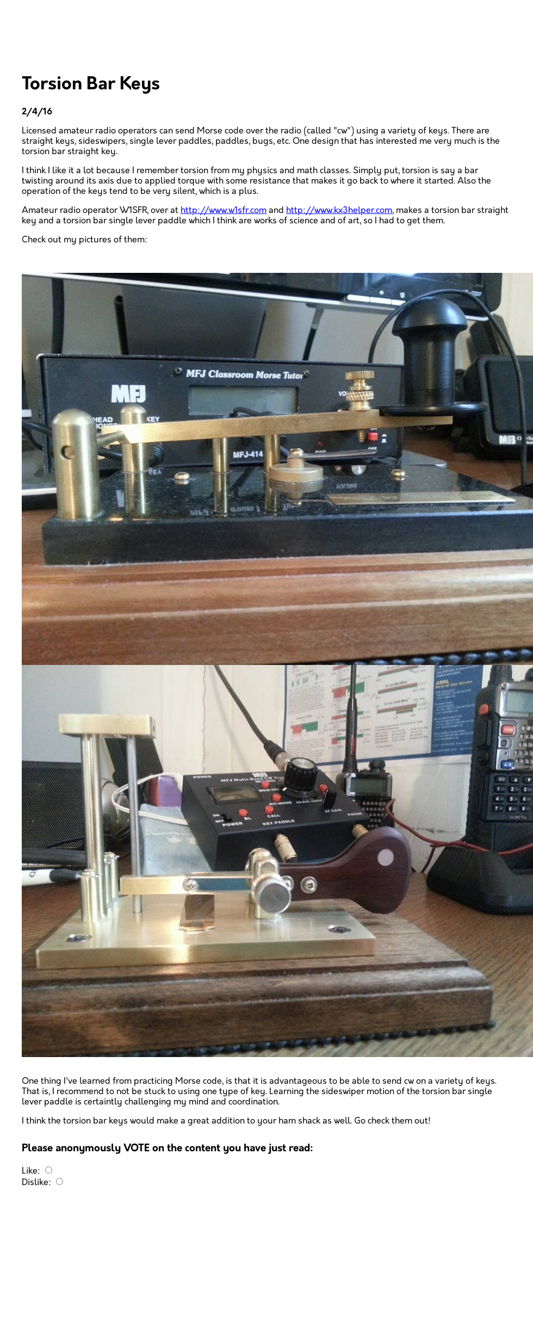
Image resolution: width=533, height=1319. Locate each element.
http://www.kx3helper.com (339, 210)
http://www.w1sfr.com (223, 210)
